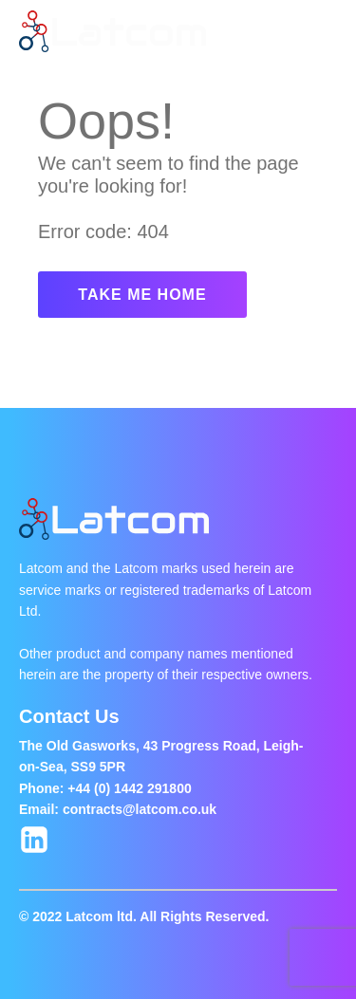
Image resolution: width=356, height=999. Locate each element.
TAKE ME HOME (142, 295)
